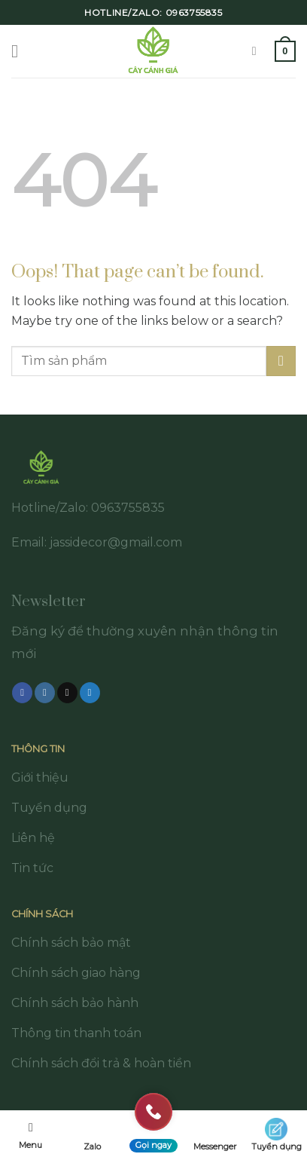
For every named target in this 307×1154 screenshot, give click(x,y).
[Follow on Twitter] (90, 692)
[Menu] (20, 50)
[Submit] (281, 360)
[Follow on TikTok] (67, 692)
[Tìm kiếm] (258, 51)
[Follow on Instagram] (45, 692)
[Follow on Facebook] (22, 692)
